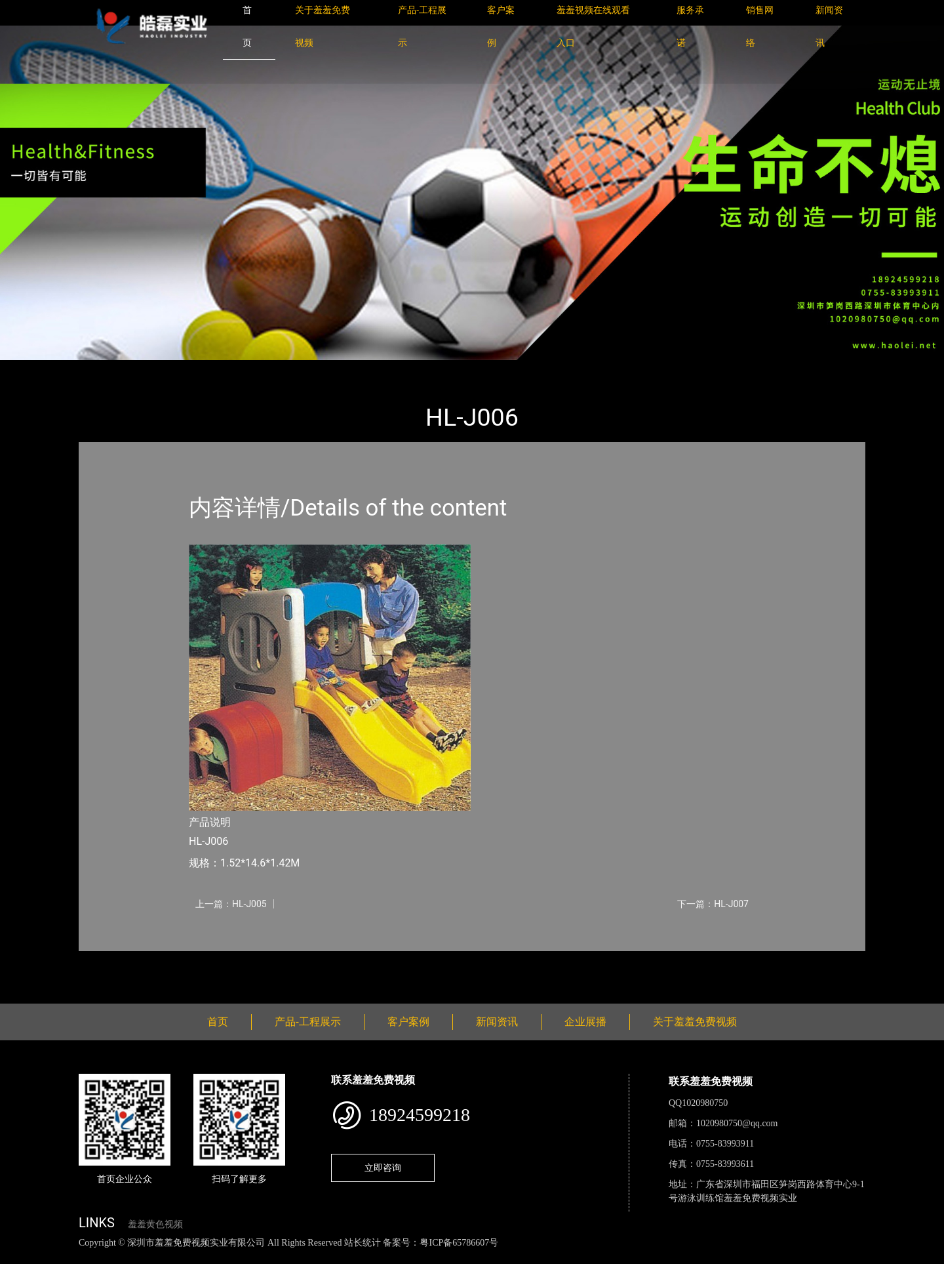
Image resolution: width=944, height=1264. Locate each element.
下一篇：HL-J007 (713, 903)
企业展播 (585, 1021)
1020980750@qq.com (737, 1123)
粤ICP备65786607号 (459, 1243)
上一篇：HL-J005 (231, 903)
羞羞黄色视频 (155, 1224)
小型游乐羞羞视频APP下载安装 (271, 369)
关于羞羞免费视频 (695, 1021)
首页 (101, 369)
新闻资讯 (497, 1021)
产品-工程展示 (157, 369)
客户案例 (408, 1021)
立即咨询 (382, 1167)
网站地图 (19, 1257)
